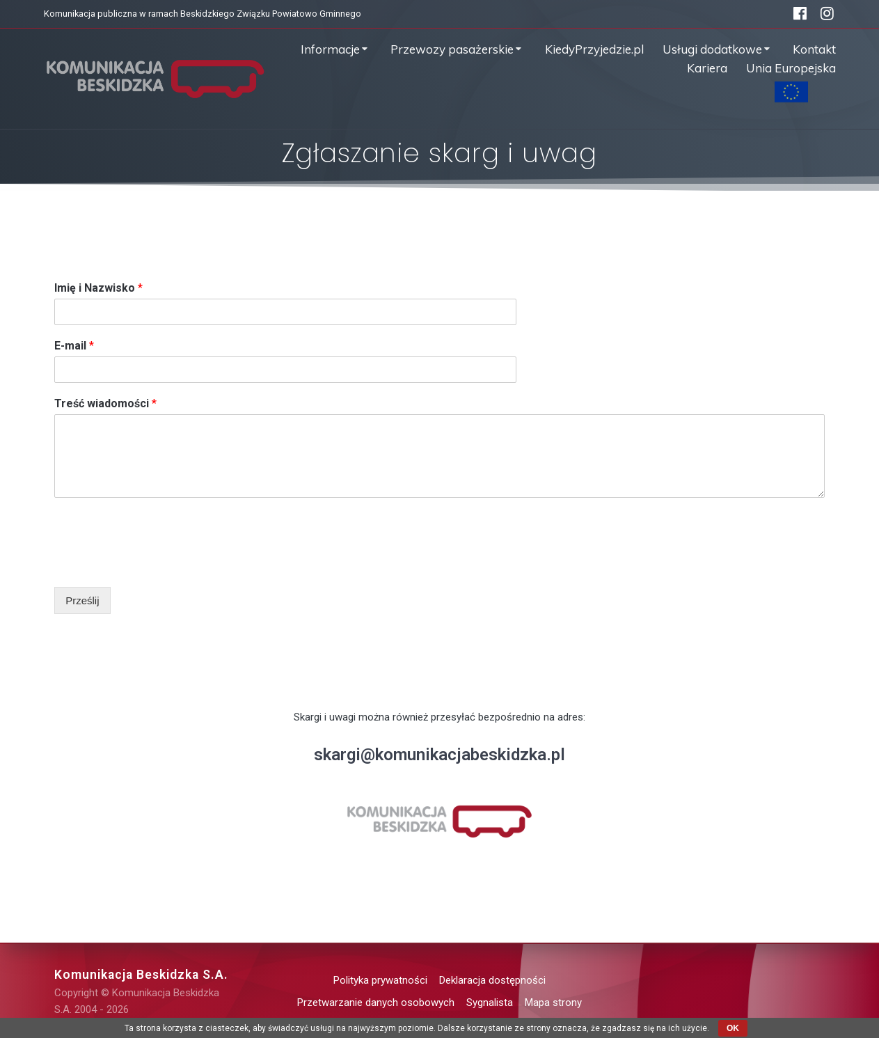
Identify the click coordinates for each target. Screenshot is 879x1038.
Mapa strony (553, 1002)
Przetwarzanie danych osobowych (375, 1002)
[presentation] (160, 564)
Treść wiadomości (105, 403)
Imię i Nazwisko (98, 287)
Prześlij (82, 600)
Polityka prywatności (380, 980)
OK (733, 1028)
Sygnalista (489, 1002)
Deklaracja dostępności (492, 980)
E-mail (74, 345)
